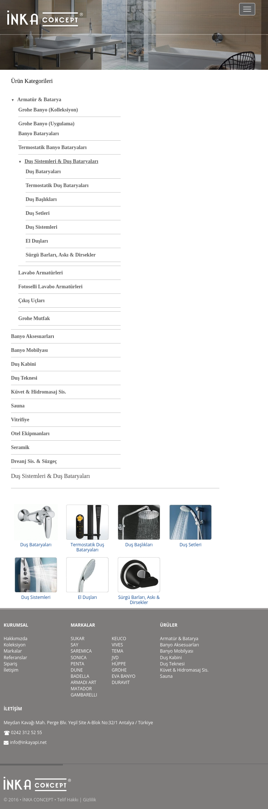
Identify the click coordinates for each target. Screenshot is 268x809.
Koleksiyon (15, 645)
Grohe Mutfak (34, 318)
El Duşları (37, 241)
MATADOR (81, 688)
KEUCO (119, 638)
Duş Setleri (38, 213)
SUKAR (77, 638)
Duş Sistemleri (41, 227)
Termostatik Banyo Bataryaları (52, 147)
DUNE (77, 670)
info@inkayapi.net (28, 742)
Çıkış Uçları (31, 300)
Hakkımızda (15, 638)
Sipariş (10, 664)
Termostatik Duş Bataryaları (57, 185)
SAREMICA (81, 651)
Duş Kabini (23, 364)
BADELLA (80, 676)
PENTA (77, 664)
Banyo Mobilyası (29, 350)
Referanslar (15, 657)
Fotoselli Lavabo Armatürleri (50, 286)
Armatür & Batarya (179, 638)
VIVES (117, 645)
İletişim (11, 670)
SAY (74, 645)
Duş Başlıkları (41, 199)
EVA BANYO (123, 676)
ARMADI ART (83, 682)
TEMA (117, 651)
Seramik (20, 447)
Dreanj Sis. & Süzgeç (34, 461)
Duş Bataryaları (43, 171)
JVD (115, 657)
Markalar (13, 651)
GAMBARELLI (84, 695)
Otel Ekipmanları (30, 433)
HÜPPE (119, 664)
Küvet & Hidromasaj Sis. (38, 392)
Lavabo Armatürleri (40, 273)
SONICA (78, 657)
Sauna (17, 406)
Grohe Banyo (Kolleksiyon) (48, 110)
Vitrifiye (20, 419)
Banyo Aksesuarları (32, 336)
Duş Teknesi (24, 378)
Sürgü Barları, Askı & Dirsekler (61, 255)
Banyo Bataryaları (38, 133)
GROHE (119, 670)
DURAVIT (121, 682)
